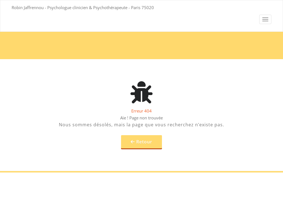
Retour (144, 142)
